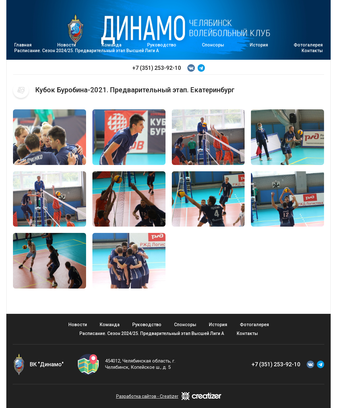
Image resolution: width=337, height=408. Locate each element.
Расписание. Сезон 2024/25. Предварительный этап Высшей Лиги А (86, 50)
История (259, 44)
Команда (110, 324)
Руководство (161, 44)
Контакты (312, 50)
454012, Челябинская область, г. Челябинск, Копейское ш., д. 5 (140, 364)
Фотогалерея (254, 324)
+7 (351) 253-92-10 (156, 67)
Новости (77, 324)
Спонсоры (213, 44)
